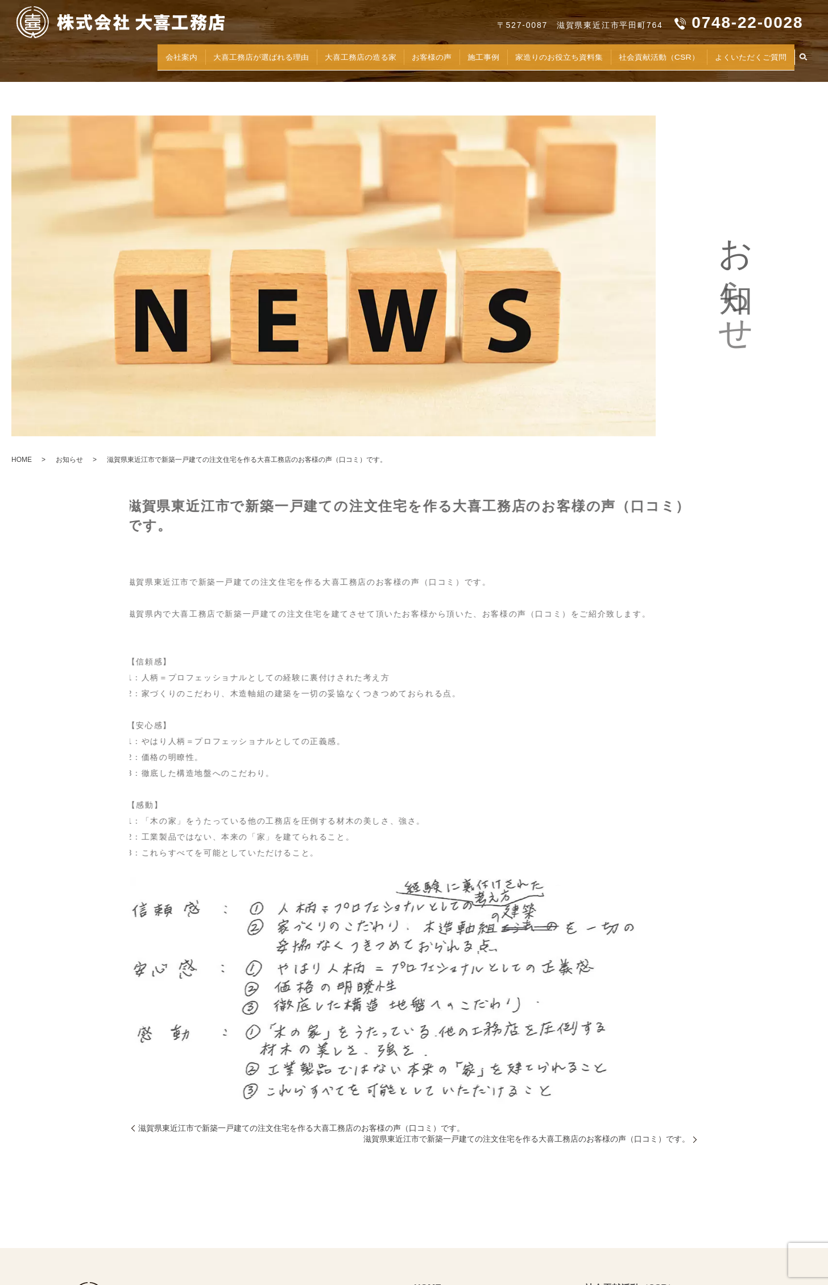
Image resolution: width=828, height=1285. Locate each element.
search (803, 55)
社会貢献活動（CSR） (638, 54)
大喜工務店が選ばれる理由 (183, 54)
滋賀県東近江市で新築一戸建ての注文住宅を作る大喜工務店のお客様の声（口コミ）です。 (301, 1128)
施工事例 (436, 54)
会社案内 (92, 54)
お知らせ (69, 460)
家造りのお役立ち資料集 (523, 54)
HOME (21, 460)
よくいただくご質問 (744, 54)
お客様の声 (379, 54)
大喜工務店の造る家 (298, 54)
